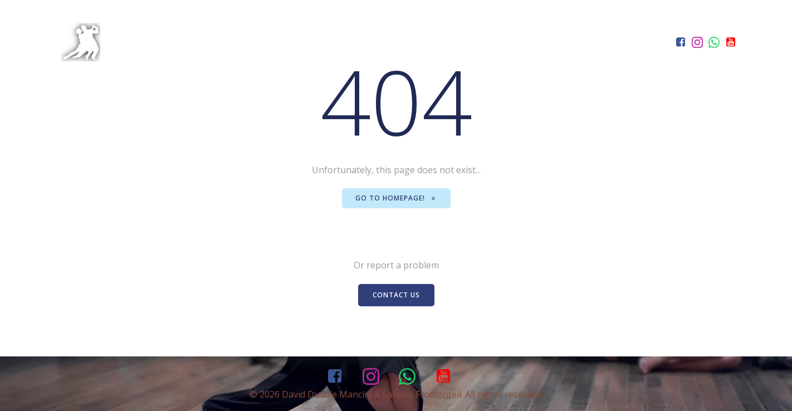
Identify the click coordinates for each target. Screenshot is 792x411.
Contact (641, 61)
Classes (516, 61)
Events (580, 61)
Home (460, 61)
